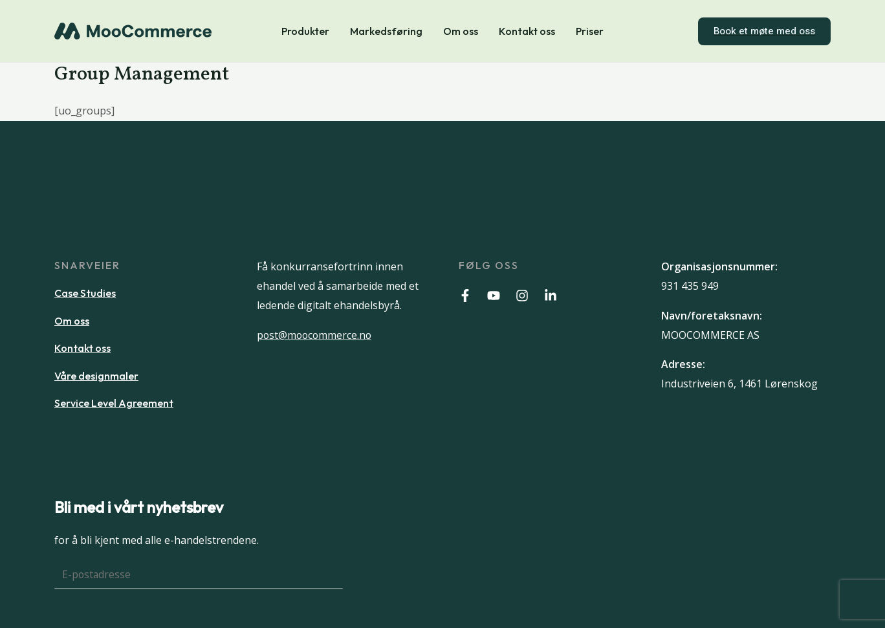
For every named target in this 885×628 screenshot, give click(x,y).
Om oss (460, 31)
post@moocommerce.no (316, 335)
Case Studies (85, 293)
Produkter (305, 31)
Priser (590, 31)
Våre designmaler (96, 375)
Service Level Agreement (113, 402)
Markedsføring (386, 31)
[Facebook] (465, 295)
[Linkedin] (550, 295)
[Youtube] (493, 295)
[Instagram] (522, 295)
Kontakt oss (527, 31)
